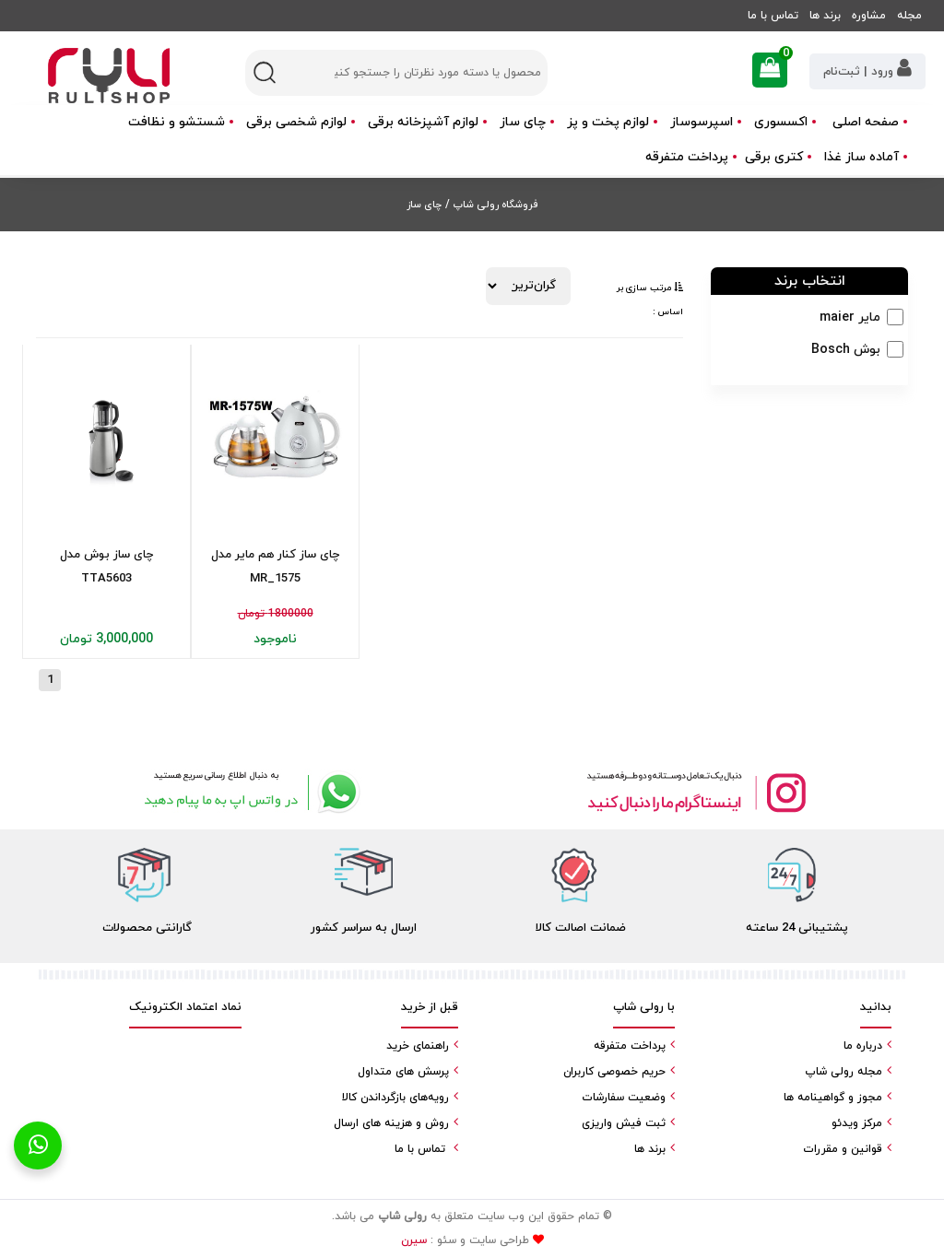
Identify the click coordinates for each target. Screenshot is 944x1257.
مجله (909, 15)
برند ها (825, 15)
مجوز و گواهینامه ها (833, 1097)
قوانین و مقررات (842, 1149)
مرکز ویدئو (857, 1123)
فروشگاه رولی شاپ (493, 204)
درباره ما (863, 1046)
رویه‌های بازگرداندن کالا (395, 1097)
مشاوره (869, 15)
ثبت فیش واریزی (624, 1123)
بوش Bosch (845, 349)
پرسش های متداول (403, 1071)
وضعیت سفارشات (624, 1097)
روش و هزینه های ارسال (391, 1123)
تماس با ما (773, 15)
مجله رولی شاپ (843, 1071)
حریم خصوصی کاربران (614, 1071)
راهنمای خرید (417, 1046)
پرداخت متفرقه (686, 157)
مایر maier (850, 317)
